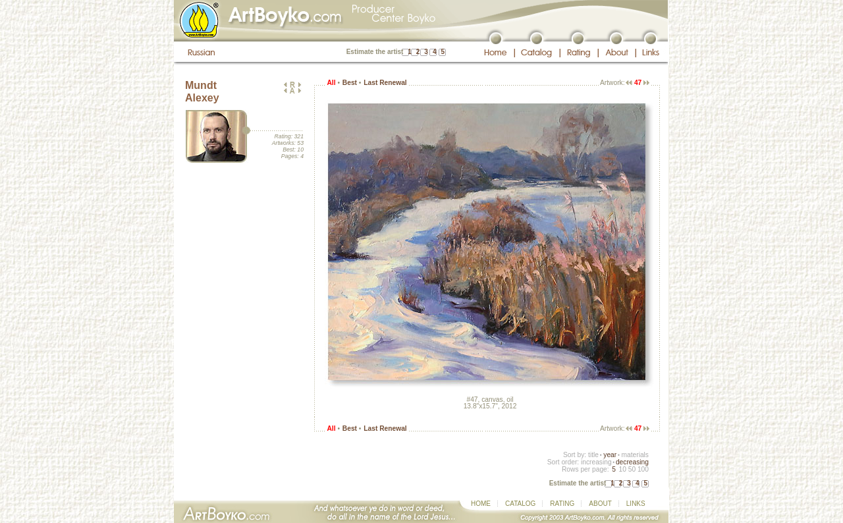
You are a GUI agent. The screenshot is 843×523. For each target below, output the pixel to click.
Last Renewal (385, 82)
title (593, 454)
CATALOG (520, 503)
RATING (562, 503)
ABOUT (600, 503)
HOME (481, 503)
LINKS (635, 503)
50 (632, 469)
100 (643, 469)
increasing (596, 462)
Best (349, 82)
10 (622, 469)
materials (635, 454)
